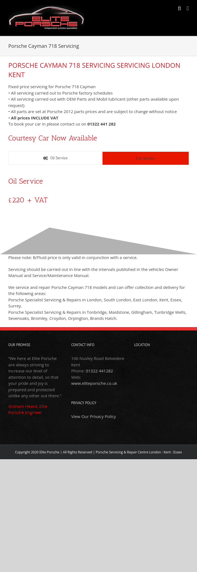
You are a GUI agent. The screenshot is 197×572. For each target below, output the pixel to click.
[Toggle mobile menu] (187, 8)
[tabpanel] (98, 194)
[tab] (55, 158)
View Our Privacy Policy (93, 416)
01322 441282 (99, 371)
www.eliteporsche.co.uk (94, 383)
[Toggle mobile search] (179, 8)
